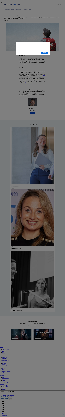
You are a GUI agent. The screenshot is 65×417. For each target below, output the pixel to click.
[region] (33, 48)
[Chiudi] (48, 43)
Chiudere (44, 52)
